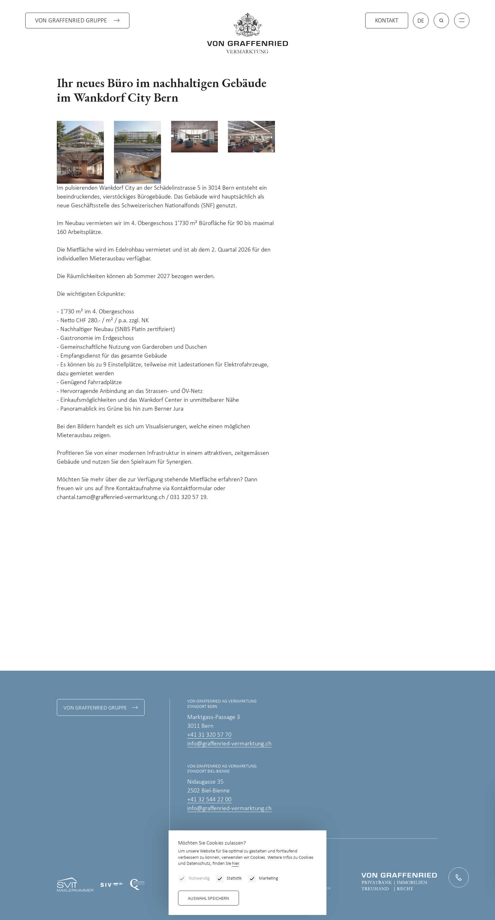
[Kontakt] (458, 877)
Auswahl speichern (208, 898)
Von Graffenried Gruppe (71, 21)
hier (235, 863)
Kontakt (386, 21)
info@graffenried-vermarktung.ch (229, 744)
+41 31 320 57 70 (209, 735)
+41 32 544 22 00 (209, 800)
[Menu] (462, 20)
